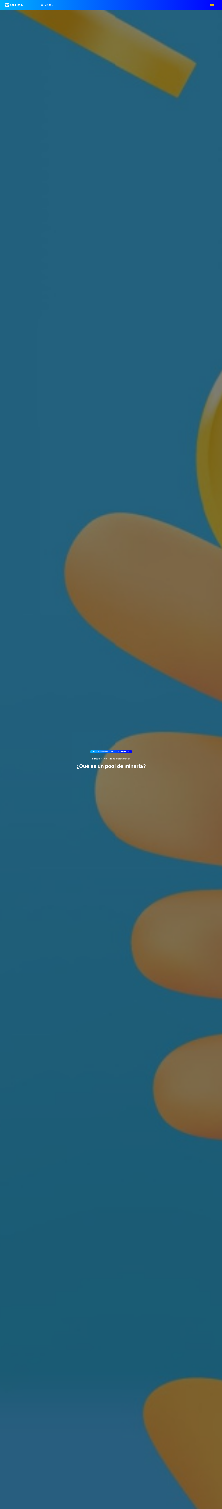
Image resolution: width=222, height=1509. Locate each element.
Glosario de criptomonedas (117, 758)
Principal (96, 758)
